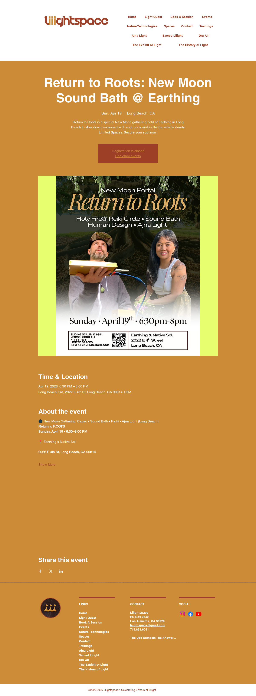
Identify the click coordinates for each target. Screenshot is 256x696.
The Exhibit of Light (92, 664)
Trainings (85, 646)
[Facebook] (190, 614)
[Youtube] (198, 614)
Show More (47, 465)
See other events (128, 156)
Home (83, 613)
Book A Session (90, 622)
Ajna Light (86, 650)
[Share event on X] (51, 571)
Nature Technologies (92, 632)
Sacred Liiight (89, 655)
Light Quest (87, 617)
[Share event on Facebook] (40, 571)
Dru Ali (84, 660)
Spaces (84, 636)
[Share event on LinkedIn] (61, 571)
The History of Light (92, 669)
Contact (85, 641)
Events (84, 627)
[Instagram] (182, 614)
